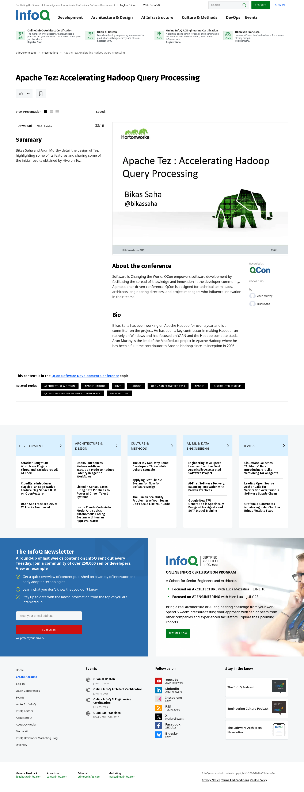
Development (70, 17)
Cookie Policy (258, 780)
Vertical (45, 111)
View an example (32, 568)
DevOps (233, 17)
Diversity (21, 745)
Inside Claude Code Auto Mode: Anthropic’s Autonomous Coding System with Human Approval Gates (94, 514)
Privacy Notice (211, 780)
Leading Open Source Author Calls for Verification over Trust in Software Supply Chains (261, 488)
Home (20, 670)
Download (25, 126)
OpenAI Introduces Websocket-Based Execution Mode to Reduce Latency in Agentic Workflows (95, 469)
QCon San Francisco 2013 (168, 386)
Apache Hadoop (95, 386)
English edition (128, 5)
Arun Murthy (265, 295)
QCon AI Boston (104, 679)
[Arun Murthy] (252, 296)
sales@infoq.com (57, 776)
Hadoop (136, 386)
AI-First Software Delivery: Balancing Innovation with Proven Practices (206, 487)
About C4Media (26, 724)
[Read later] (41, 93)
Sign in (280, 5)
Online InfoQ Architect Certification (117, 689)
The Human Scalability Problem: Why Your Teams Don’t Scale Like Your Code (151, 500)
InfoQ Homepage (26, 52)
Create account (26, 677)
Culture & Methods (199, 17)
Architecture (119, 393)
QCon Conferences (28, 691)
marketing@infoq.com (122, 776)
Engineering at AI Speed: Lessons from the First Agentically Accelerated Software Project (205, 468)
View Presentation (28, 112)
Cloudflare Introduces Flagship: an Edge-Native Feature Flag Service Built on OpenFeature (38, 488)
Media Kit (22, 731)
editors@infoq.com (89, 776)
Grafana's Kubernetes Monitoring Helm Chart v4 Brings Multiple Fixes (262, 507)
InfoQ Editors (24, 711)
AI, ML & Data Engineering (198, 445)
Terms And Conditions (235, 780)
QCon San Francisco (107, 713)
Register (260, 5)
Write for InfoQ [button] (151, 5)
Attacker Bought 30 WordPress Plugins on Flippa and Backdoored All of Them (39, 468)
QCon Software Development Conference (85, 376)
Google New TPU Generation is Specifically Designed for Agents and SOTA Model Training (206, 506)
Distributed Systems (227, 386)
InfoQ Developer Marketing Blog (37, 738)
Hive (118, 386)
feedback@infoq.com (28, 776)
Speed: (101, 112)
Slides (48, 125)
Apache (199, 386)
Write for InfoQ (26, 704)
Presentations (50, 52)
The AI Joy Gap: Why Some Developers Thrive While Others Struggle (150, 466)
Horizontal (51, 111)
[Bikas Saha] (252, 304)
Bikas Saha (263, 303)
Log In (20, 684)
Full (57, 111)
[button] (49, 629)
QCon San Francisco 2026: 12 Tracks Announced (39, 505)
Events (251, 17)
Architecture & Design (112, 17)
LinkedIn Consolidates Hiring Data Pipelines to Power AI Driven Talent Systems (93, 492)
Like (27, 93)
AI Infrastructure (157, 17)
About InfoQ (24, 718)
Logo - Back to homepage (33, 15)
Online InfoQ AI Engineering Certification (112, 701)
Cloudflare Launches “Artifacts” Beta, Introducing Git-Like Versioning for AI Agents (261, 468)
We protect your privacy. (30, 638)
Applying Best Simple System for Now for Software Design (147, 483)
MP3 (39, 125)
